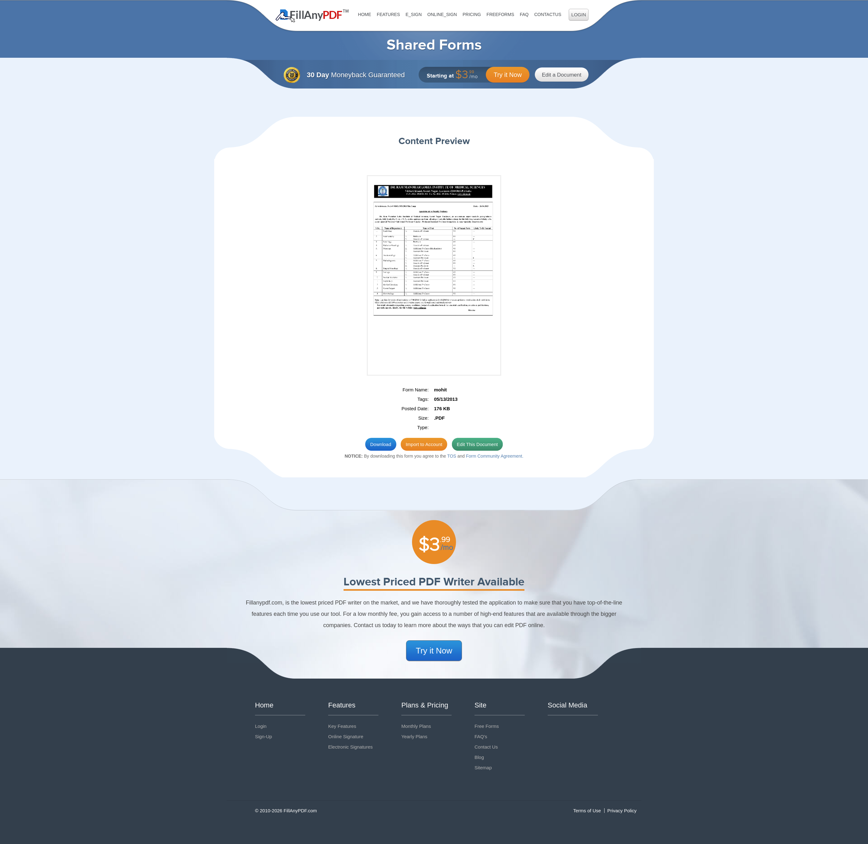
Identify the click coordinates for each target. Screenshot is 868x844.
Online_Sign (442, 14)
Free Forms (487, 726)
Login (578, 14)
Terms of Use (587, 810)
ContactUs (547, 14)
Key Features (342, 726)
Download (380, 444)
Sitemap (483, 767)
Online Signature (345, 736)
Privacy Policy (622, 810)
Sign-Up (263, 736)
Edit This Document (477, 444)
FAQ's (481, 736)
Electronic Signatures (350, 747)
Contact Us (486, 747)
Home (364, 14)
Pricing (472, 14)
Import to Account (424, 444)
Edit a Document (562, 75)
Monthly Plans (416, 726)
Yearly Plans (414, 736)
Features (388, 14)
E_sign (413, 14)
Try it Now (508, 74)
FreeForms (500, 14)
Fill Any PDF (312, 15)
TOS (451, 456)
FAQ (524, 14)
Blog (479, 757)
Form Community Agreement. (495, 456)
